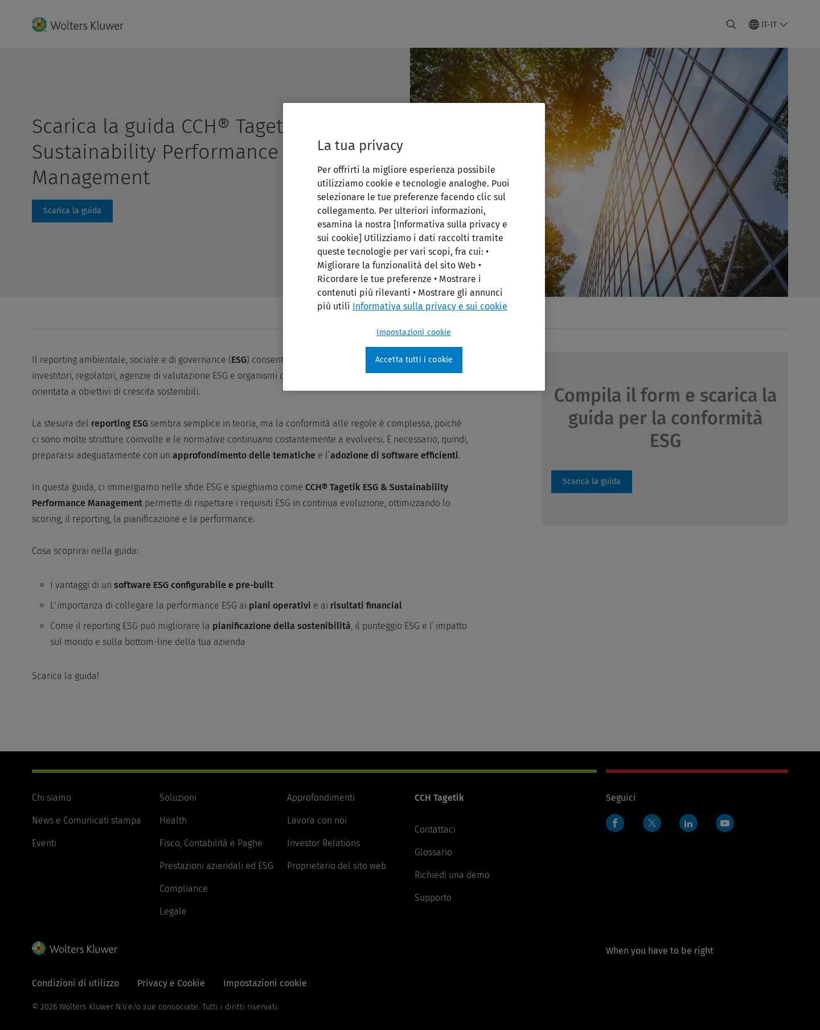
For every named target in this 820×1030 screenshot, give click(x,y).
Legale (173, 911)
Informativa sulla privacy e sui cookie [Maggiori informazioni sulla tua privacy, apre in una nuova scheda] (429, 306)
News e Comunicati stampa (86, 820)
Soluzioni (177, 797)
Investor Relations (323, 843)
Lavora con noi (317, 820)
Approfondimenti (321, 797)
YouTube (725, 823)
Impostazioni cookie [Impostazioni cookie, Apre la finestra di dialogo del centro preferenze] (413, 332)
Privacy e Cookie (171, 983)
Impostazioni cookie (265, 983)
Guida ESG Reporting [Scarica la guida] (592, 482)
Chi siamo (51, 797)
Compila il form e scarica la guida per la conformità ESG (665, 418)
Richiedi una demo (452, 875)
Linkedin (688, 823)
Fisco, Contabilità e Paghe (211, 843)
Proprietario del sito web (336, 866)
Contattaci (435, 829)
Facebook (615, 823)
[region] (414, 247)
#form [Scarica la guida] (72, 211)
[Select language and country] (768, 24)
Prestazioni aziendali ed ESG (216, 866)
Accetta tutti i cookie (414, 360)
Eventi (44, 843)
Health (173, 820)
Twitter (652, 823)
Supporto (433, 897)
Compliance (183, 888)
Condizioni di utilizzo (75, 983)
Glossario (433, 852)
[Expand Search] (731, 24)
